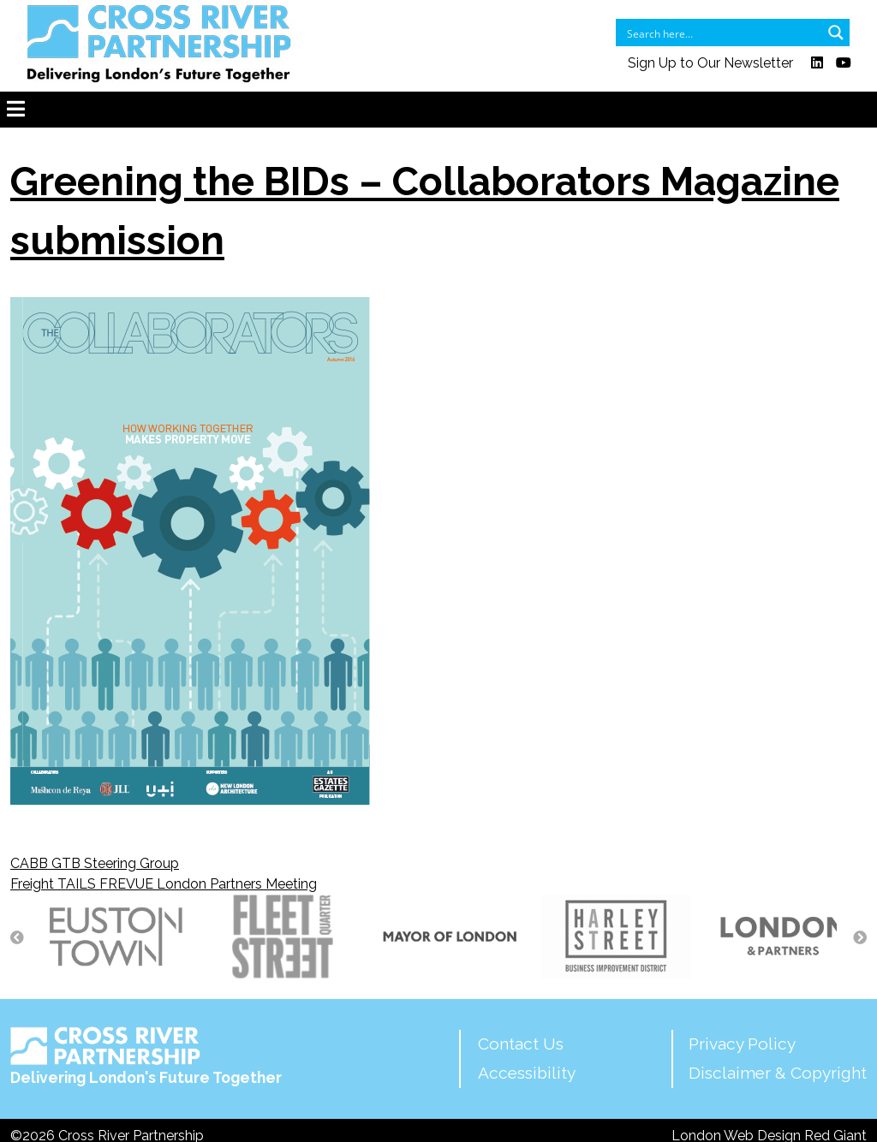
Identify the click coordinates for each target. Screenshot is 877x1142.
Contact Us (521, 1043)
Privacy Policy (742, 1043)
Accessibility (527, 1072)
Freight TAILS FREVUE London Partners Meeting (163, 884)
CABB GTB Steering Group (94, 863)
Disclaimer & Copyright (778, 1072)
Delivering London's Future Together (146, 1056)
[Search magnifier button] (836, 33)
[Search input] (721, 32)
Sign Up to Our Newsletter (710, 63)
